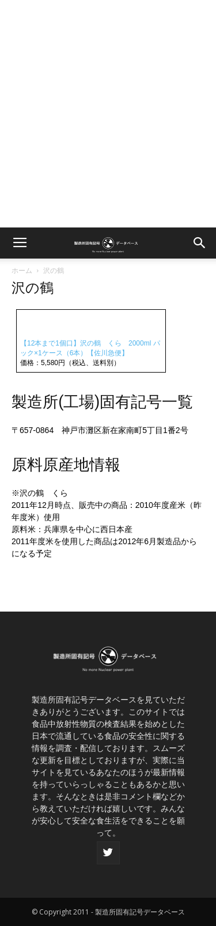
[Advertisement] (108, 114)
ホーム (22, 270)
